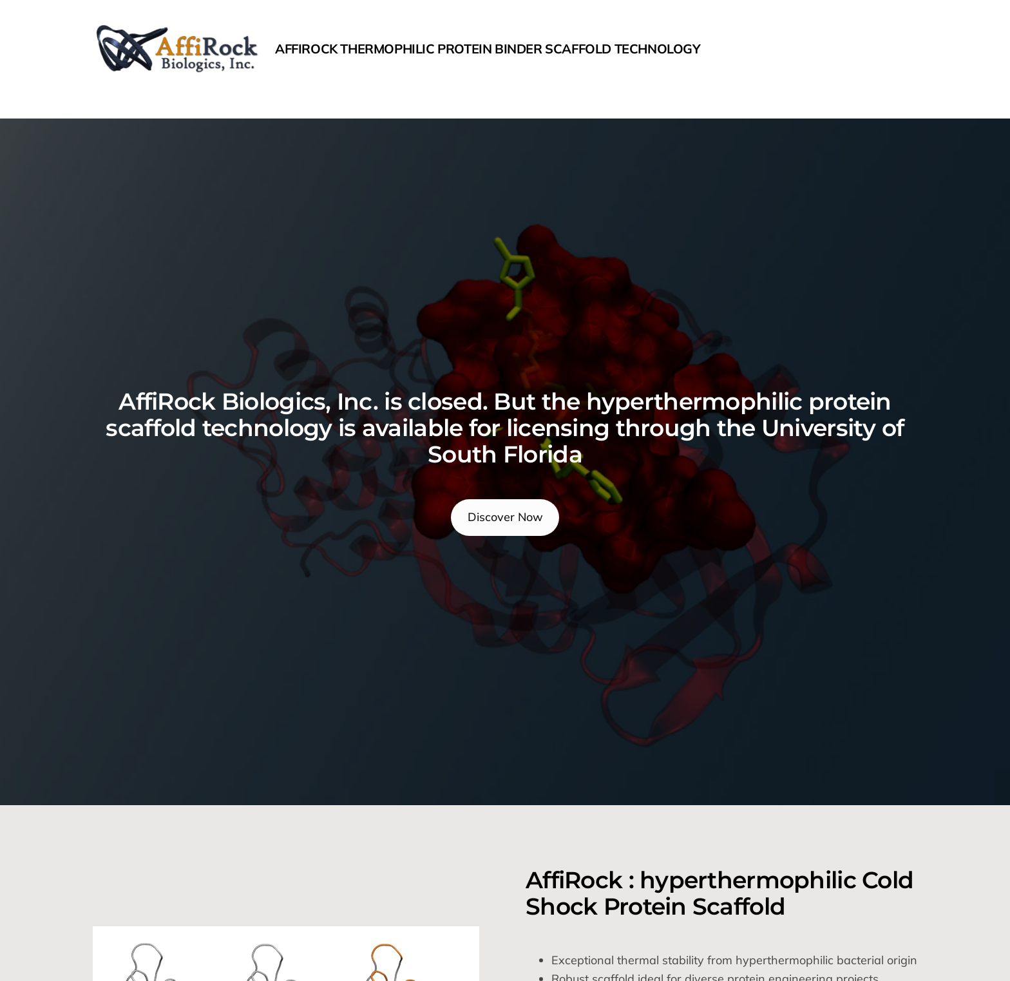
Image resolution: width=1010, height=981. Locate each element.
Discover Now (505, 517)
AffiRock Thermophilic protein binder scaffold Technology (488, 49)
